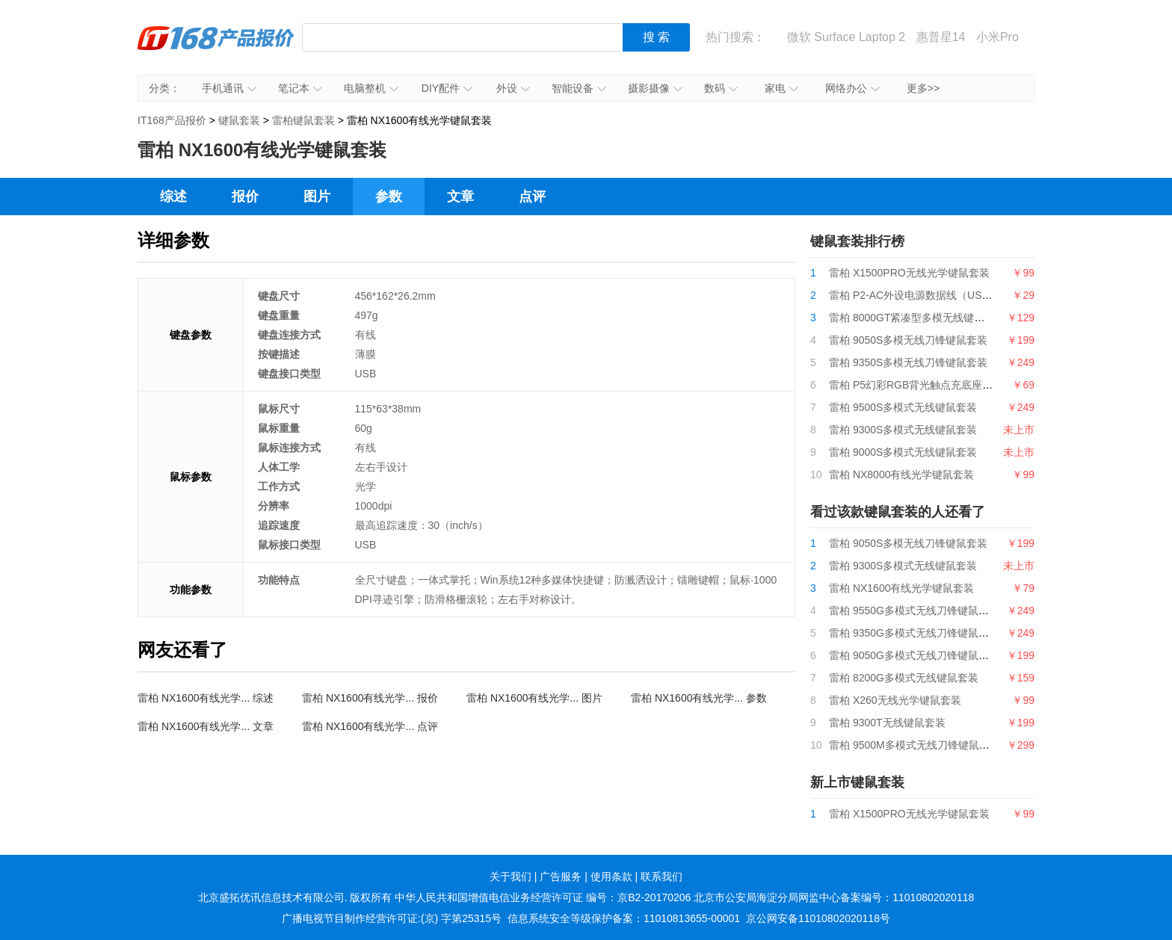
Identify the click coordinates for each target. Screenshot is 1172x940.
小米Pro (997, 37)
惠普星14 (941, 37)
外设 (513, 88)
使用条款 (611, 876)
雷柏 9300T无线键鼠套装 (887, 723)
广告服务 (561, 876)
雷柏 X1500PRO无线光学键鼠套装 (909, 273)
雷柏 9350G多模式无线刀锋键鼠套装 (914, 633)
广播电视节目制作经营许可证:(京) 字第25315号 (392, 918)
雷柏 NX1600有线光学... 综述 (206, 698)
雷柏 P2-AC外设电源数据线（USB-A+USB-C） (939, 295)
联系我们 (661, 876)
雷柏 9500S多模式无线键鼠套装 (903, 407)
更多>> (923, 88)
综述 (173, 196)
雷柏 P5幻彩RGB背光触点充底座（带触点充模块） (947, 385)
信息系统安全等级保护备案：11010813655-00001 (624, 918)
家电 (781, 88)
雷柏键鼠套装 (303, 120)
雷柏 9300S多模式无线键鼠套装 (903, 430)
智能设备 (579, 88)
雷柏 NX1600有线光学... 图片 (534, 698)
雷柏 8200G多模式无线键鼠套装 (903, 678)
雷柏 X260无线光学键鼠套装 (895, 700)
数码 (721, 88)
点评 (532, 196)
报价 (245, 196)
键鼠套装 (239, 120)
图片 (316, 196)
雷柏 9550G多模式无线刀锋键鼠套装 (914, 610)
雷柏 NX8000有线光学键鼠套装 (901, 474)
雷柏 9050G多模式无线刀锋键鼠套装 (914, 655)
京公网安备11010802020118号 (818, 918)
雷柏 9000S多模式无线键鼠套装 (903, 452)
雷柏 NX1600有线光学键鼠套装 (901, 588)
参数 (388, 196)
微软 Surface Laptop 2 (846, 37)
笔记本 (300, 88)
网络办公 (852, 88)
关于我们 (510, 876)
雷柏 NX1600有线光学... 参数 (699, 698)
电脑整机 (371, 88)
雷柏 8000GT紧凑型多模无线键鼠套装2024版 (934, 318)
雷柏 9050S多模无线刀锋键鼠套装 (908, 340)
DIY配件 (447, 88)
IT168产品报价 (216, 48)
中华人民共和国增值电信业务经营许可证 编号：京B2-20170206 (543, 897)
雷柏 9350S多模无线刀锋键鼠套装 (908, 362)
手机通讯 (229, 88)
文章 (460, 196)
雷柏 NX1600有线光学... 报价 (370, 698)
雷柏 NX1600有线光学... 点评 (370, 726)
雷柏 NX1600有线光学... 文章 (206, 726)
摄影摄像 (655, 88)
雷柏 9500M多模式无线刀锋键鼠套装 (914, 745)
